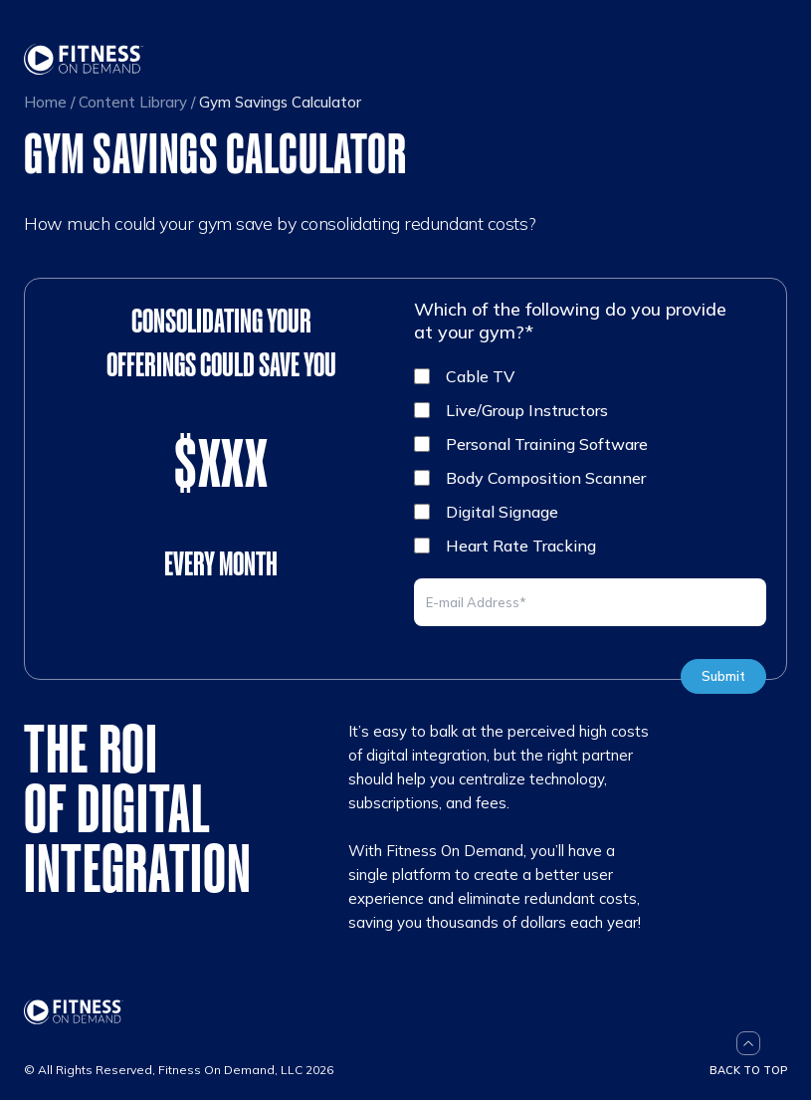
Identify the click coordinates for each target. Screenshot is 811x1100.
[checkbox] (590, 460)
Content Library (133, 102)
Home (45, 102)
